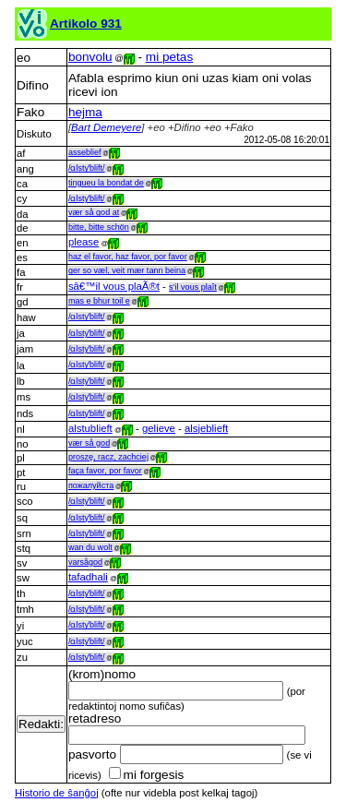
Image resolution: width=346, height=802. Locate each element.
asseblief (84, 152)
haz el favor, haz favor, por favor (127, 256)
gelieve (158, 428)
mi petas (169, 57)
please (83, 241)
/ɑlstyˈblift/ (86, 168)
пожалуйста (90, 485)
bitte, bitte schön (98, 227)
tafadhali (88, 576)
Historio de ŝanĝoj (57, 792)
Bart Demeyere (106, 127)
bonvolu (90, 57)
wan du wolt (90, 547)
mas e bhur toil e (99, 300)
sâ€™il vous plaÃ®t (114, 286)
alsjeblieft (206, 428)
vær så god (89, 443)
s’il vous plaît (193, 287)
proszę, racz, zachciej (108, 456)
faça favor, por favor (105, 470)
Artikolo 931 (86, 23)
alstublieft (90, 428)
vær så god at (93, 212)
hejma (85, 112)
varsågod (85, 562)
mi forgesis (147, 775)
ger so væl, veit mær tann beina (126, 270)
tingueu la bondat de (106, 182)
